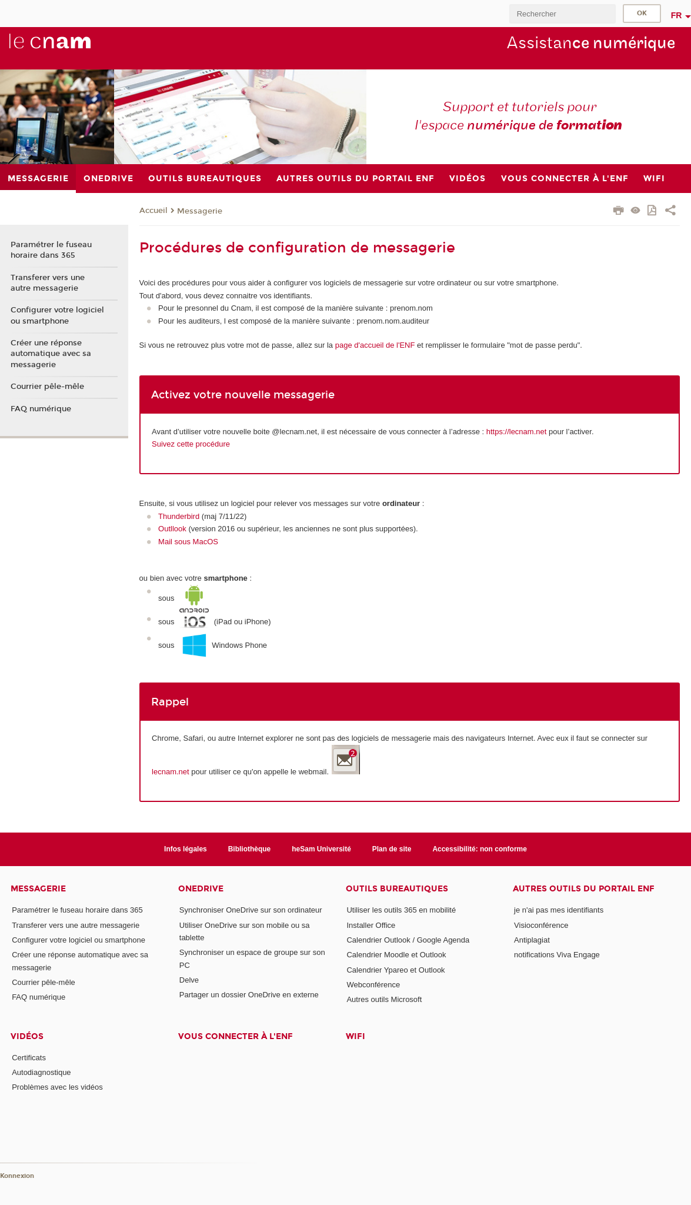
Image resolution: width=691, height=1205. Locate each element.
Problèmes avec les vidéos (57, 1087)
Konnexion (17, 1176)
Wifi (355, 1036)
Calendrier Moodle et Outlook (396, 954)
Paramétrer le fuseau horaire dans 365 (51, 250)
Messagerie (199, 211)
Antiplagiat (532, 940)
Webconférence (373, 984)
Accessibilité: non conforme (479, 849)
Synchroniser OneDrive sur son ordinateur (250, 910)
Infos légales (185, 849)
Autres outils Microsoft (384, 999)
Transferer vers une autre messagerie (48, 283)
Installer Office (370, 925)
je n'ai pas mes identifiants (558, 910)
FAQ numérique (41, 409)
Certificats (29, 1057)
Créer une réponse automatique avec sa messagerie (51, 353)
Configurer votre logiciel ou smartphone (57, 315)
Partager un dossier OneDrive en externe (249, 994)
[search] (562, 14)
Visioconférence (541, 925)
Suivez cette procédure (191, 444)
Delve (189, 980)
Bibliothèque (249, 849)
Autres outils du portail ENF (584, 889)
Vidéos (27, 1036)
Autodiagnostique (41, 1072)
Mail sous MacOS (188, 541)
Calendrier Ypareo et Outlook (395, 970)
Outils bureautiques (397, 889)
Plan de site (392, 849)
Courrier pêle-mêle (47, 386)
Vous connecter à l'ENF (235, 1036)
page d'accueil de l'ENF (374, 345)
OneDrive (200, 889)
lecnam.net (170, 771)
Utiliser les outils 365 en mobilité (401, 910)
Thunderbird (178, 516)
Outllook (172, 528)
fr (676, 15)
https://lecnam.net (516, 431)
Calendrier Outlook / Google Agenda (407, 940)
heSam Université (321, 849)
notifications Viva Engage (557, 954)
